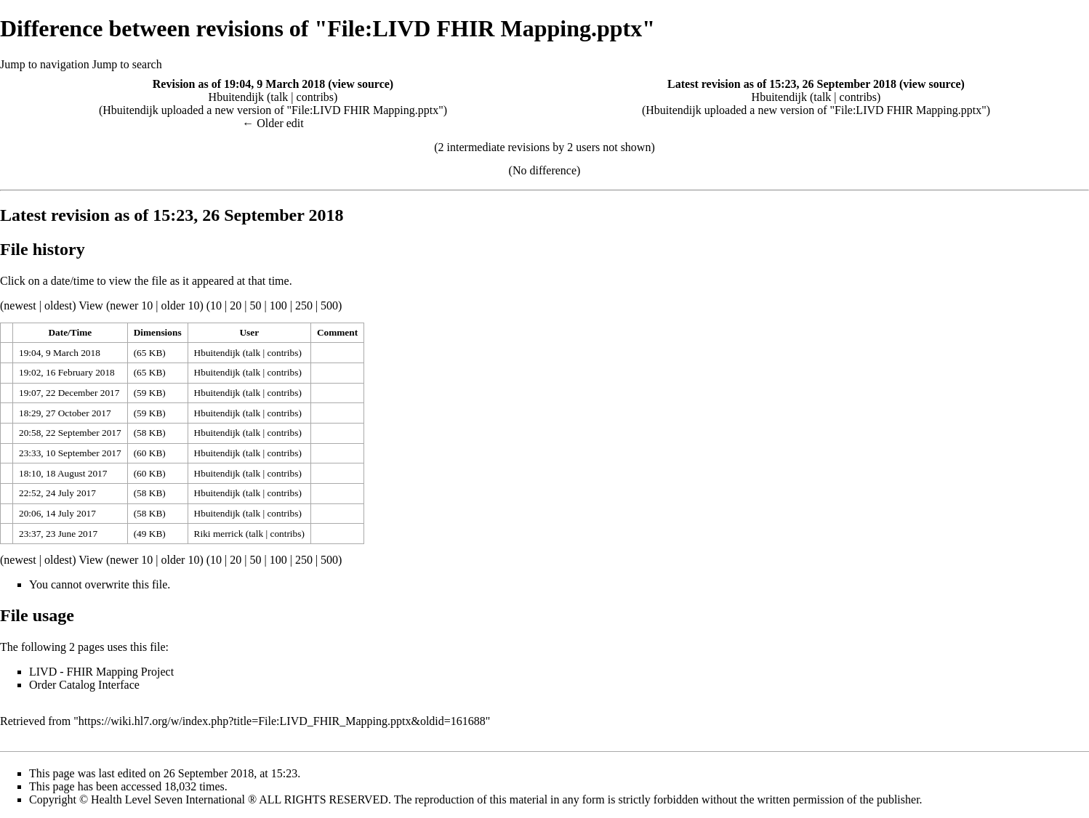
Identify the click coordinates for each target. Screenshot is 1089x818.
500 (329, 305)
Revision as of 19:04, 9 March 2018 (239, 84)
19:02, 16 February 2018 (67, 372)
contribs (315, 97)
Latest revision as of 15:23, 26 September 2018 (781, 84)
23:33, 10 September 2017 (70, 453)
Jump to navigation (44, 64)
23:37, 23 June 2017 (58, 533)
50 (255, 305)
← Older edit (272, 123)
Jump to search (127, 64)
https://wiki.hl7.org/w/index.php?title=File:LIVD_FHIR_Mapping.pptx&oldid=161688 (282, 721)
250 (304, 305)
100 (278, 305)
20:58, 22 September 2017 (70, 432)
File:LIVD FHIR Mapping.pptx (365, 110)
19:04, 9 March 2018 (59, 352)
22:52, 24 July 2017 (57, 492)
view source (361, 84)
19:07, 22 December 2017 (69, 392)
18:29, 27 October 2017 (65, 413)
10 (216, 305)
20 (235, 305)
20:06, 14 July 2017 (57, 513)
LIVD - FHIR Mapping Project (101, 671)
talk (279, 97)
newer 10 (131, 305)
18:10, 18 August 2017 (63, 473)
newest (20, 305)
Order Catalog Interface (84, 685)
